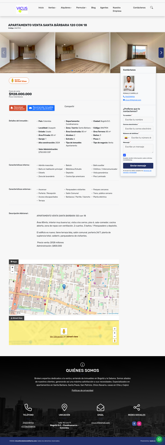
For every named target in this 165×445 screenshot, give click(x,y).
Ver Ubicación (57, 336)
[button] (72, 70)
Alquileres (65, 7)
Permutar (80, 7)
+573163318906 (28, 426)
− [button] (12, 272)
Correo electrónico (130, 124)
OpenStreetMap (113, 313)
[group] (27, 52)
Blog (93, 7)
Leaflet (99, 313)
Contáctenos (139, 7)
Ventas (51, 7)
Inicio (41, 7)
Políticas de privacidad (82, 390)
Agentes (104, 7)
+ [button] (12, 268)
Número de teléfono (131, 133)
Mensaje (126, 142)
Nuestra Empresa (117, 9)
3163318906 (130, 97)
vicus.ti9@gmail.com (133, 100)
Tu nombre (127, 115)
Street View (19, 81)
